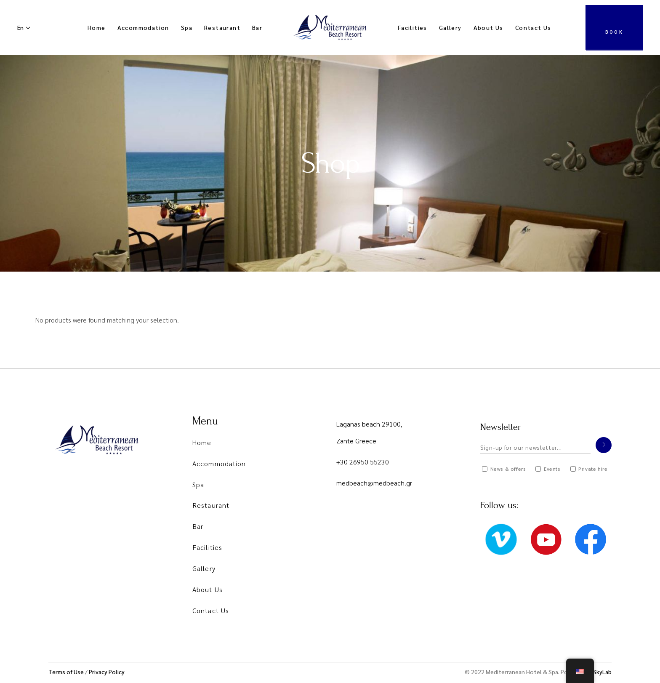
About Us (207, 589)
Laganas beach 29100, (369, 423)
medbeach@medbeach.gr (374, 482)
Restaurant (210, 505)
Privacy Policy (107, 671)
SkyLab (602, 671)
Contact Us (210, 610)
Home (201, 442)
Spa (198, 484)
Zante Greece (356, 440)
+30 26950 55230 (362, 461)
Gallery (204, 568)
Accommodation (219, 463)
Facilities (207, 547)
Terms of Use (66, 671)
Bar (197, 526)
